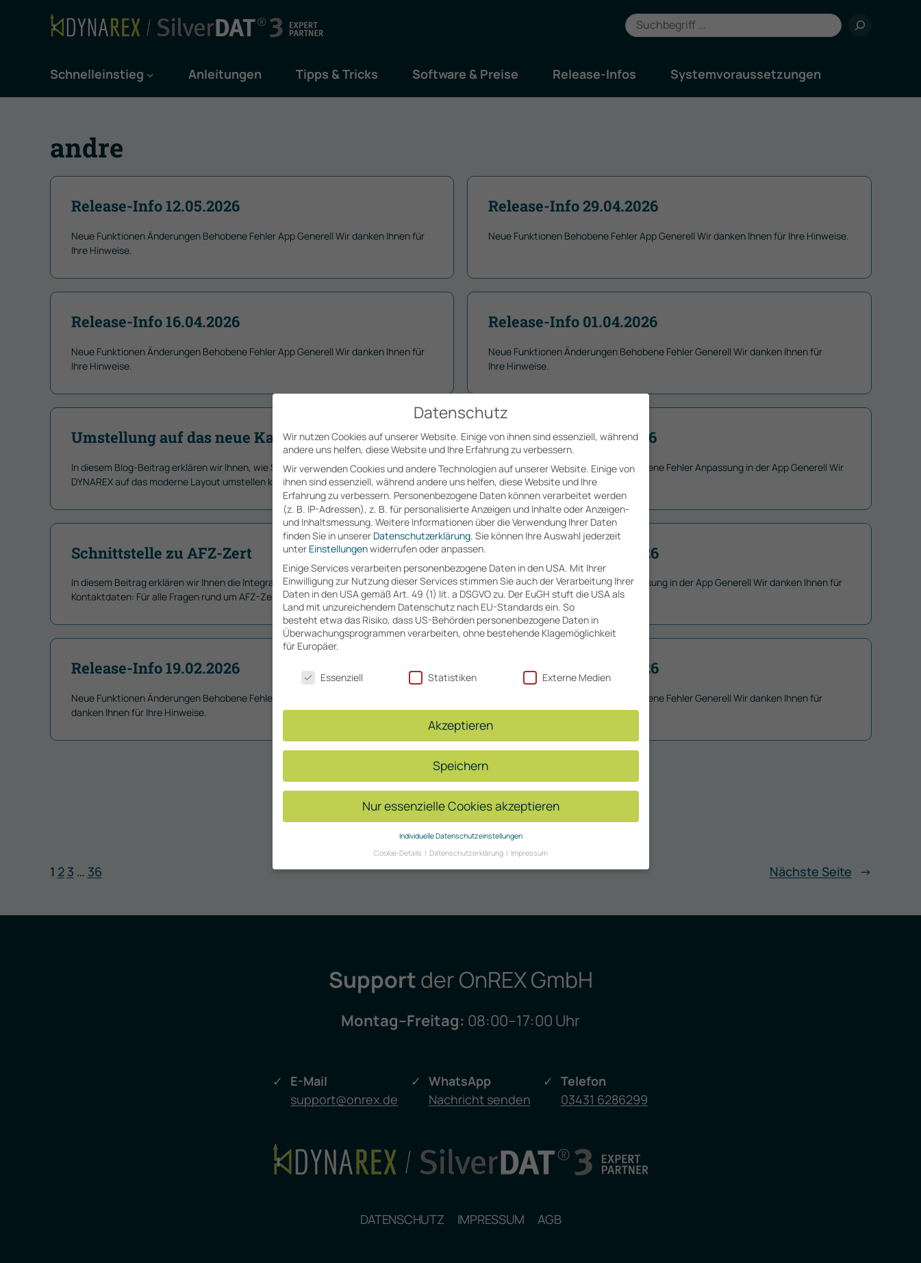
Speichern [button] (460, 749)
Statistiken (443, 660)
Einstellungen (338, 532)
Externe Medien (567, 660)
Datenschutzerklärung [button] (467, 836)
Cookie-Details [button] (398, 836)
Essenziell (332, 660)
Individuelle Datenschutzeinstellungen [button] (460, 819)
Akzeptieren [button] (460, 709)
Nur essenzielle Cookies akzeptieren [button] (460, 790)
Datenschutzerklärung (421, 519)
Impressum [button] (529, 836)
